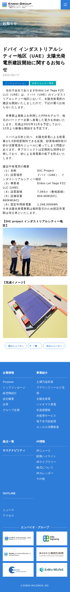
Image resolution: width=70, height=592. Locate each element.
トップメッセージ (14, 387)
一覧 (35, 346)
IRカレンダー (44, 473)
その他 (40, 478)
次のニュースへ (54, 346)
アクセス (8, 515)
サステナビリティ (14, 450)
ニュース (8, 509)
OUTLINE (9, 493)
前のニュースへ (16, 346)
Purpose (8, 381)
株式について (44, 467)
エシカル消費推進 (47, 426)
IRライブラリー (46, 461)
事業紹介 (42, 372)
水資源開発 (43, 410)
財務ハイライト (46, 456)
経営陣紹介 (10, 393)
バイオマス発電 (46, 404)
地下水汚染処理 (46, 421)
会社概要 (8, 398)
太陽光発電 (43, 398)
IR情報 (40, 441)
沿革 (5, 404)
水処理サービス (46, 415)
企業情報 (8, 372)
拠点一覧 (8, 441)
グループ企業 (11, 410)
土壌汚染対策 (44, 381)
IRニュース (43, 450)
